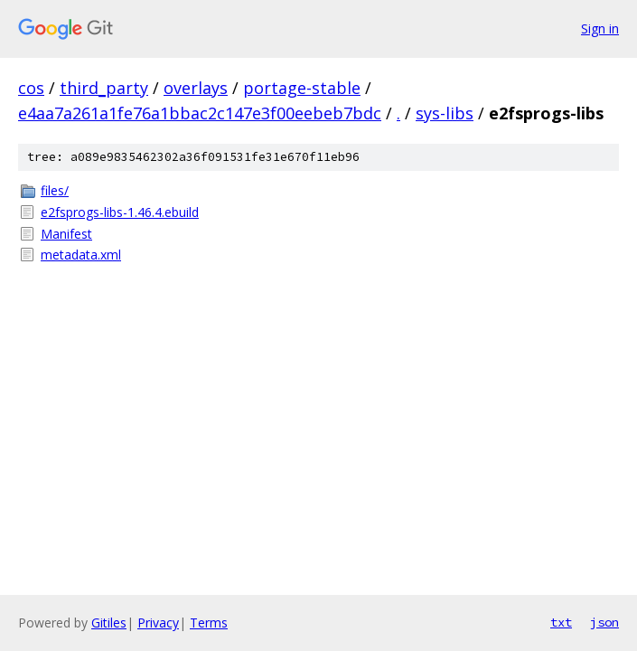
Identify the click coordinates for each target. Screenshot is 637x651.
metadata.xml (81, 254)
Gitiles (108, 622)
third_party (104, 88)
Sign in (600, 28)
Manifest (66, 233)
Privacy (158, 622)
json (604, 622)
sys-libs (444, 113)
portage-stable (302, 88)
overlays (196, 88)
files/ (55, 190)
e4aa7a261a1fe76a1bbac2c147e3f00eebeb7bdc (199, 113)
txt (561, 622)
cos (31, 88)
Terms (209, 622)
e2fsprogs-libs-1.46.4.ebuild (120, 212)
